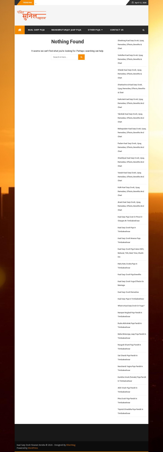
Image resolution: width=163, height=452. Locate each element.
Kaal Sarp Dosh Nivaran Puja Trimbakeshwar (129, 240)
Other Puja (94, 29)
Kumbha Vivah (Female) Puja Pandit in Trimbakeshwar (132, 379)
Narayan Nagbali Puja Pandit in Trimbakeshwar (130, 315)
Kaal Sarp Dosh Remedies (128, 292)
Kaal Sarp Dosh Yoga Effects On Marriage (131, 283)
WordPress (33, 448)
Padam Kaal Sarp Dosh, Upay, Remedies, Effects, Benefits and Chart (131, 147)
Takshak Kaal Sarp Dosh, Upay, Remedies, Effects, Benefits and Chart (131, 118)
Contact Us (117, 29)
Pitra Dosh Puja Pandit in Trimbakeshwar (127, 401)
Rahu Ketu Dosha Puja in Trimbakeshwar (127, 266)
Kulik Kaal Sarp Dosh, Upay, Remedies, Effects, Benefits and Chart (131, 191)
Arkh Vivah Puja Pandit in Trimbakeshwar (127, 390)
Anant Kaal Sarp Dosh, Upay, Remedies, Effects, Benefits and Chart (131, 206)
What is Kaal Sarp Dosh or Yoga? (131, 306)
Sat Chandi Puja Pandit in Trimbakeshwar (128, 357)
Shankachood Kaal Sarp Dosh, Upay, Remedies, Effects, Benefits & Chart (131, 89)
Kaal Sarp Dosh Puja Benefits (129, 274)
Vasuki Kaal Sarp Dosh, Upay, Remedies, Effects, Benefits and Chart (131, 177)
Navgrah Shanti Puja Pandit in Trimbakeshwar (129, 347)
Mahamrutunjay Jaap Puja (66, 29)
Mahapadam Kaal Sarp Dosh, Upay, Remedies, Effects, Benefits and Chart (132, 133)
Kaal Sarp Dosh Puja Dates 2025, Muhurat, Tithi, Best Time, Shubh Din (131, 253)
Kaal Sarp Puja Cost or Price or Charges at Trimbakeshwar (130, 219)
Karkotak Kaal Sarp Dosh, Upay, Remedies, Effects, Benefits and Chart (131, 103)
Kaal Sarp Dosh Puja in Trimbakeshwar (127, 230)
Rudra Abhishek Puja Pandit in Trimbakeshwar (130, 325)
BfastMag (70, 445)
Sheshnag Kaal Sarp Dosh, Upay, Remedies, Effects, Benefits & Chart (131, 44)
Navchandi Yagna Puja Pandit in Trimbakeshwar (130, 368)
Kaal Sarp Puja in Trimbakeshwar (131, 299)
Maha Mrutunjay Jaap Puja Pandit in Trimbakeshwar (132, 336)
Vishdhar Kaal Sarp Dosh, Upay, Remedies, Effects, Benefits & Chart (130, 59)
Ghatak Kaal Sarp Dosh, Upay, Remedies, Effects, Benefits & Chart (130, 74)
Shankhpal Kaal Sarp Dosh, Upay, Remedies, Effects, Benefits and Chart (131, 162)
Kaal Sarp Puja (36, 29)
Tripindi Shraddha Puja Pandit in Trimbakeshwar (130, 411)
